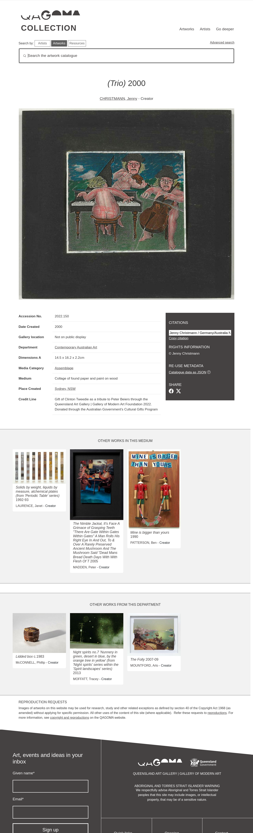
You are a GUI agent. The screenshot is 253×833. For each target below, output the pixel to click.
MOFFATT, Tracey (86, 679)
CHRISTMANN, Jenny (118, 98)
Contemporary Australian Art (76, 347)
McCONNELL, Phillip (30, 662)
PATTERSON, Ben (143, 542)
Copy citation (178, 338)
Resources (76, 43)
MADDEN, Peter (84, 567)
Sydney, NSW (65, 389)
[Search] (126, 55)
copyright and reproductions (69, 717)
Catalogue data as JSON (187, 372)
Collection (49, 28)
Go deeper (225, 29)
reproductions (217, 713)
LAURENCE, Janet (29, 506)
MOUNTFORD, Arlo (144, 665)
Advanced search (222, 42)
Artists (205, 29)
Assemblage (64, 368)
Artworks (186, 29)
